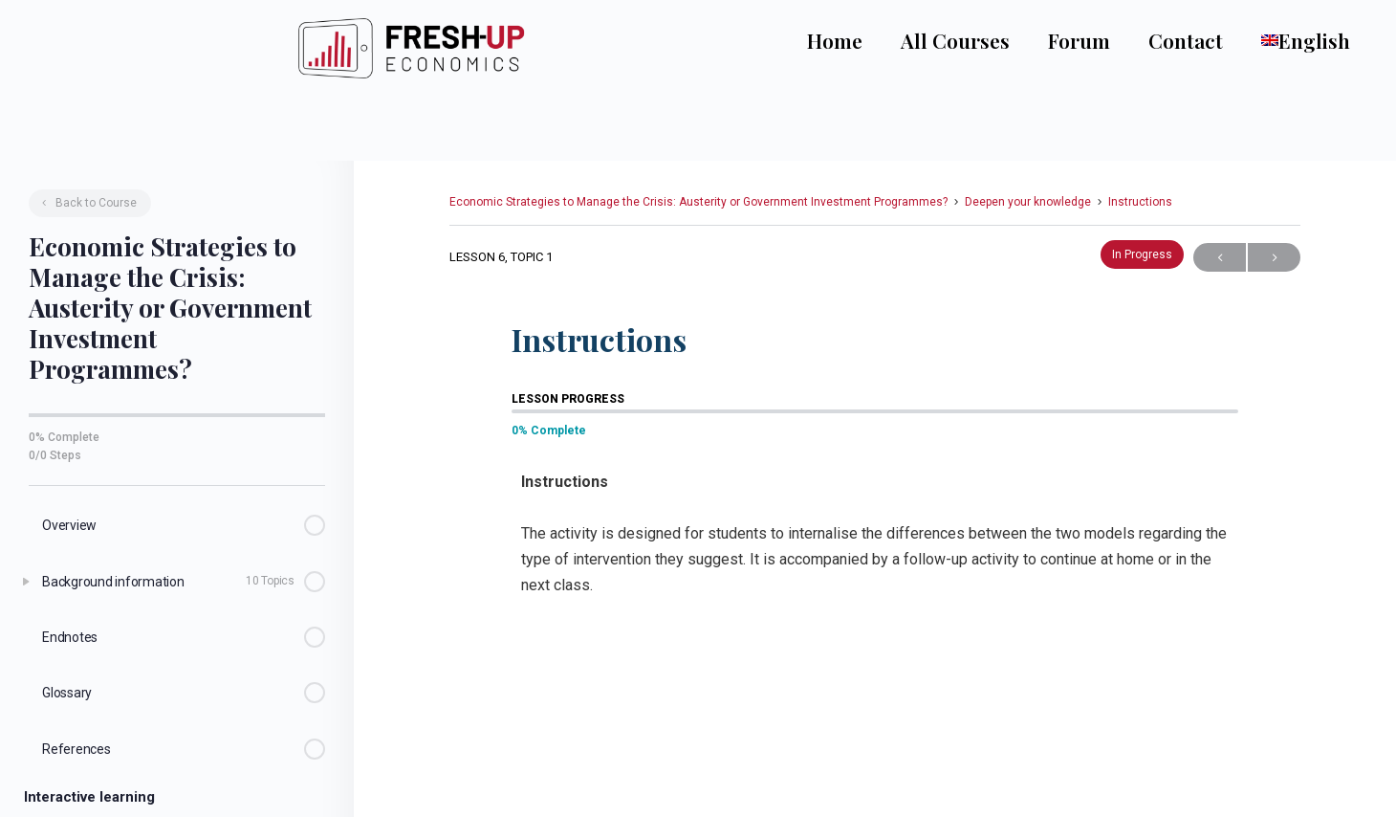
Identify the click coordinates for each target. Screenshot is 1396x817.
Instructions (1140, 199)
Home (852, 40)
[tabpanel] (875, 543)
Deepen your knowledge (1028, 199)
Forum (1096, 40)
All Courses (972, 40)
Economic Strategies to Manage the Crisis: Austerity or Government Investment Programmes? (698, 199)
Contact (1203, 40)
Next (1274, 254)
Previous (1219, 254)
